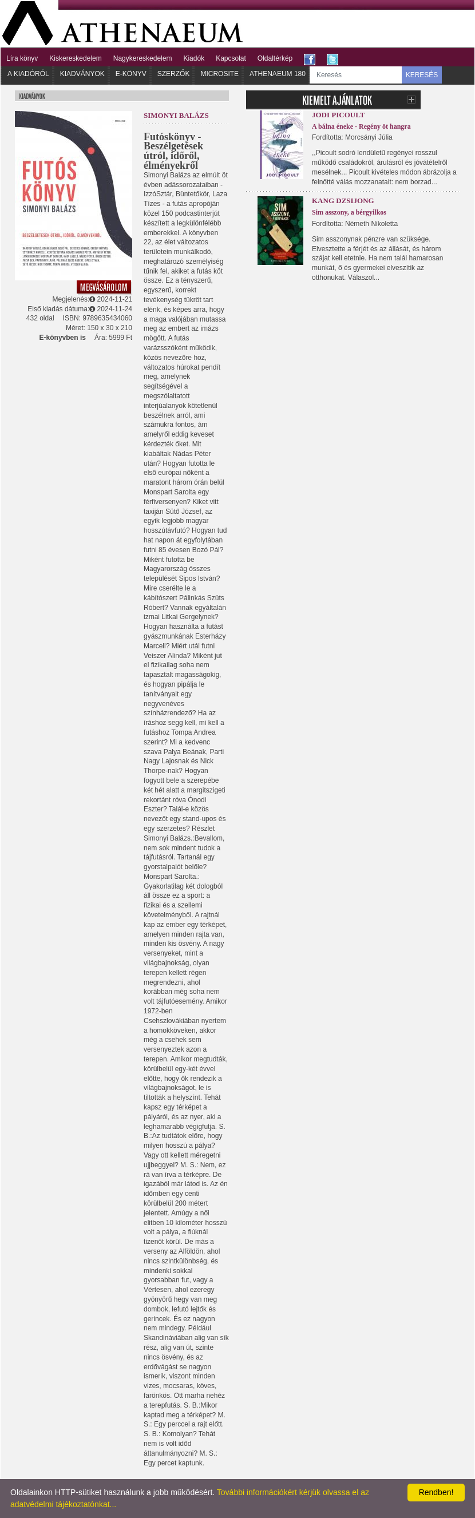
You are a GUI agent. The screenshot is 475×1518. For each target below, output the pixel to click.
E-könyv (131, 74)
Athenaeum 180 (278, 74)
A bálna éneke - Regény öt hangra (361, 126)
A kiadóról (28, 74)
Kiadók (193, 58)
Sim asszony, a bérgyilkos (349, 212)
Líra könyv (22, 58)
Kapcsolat (231, 58)
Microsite (219, 74)
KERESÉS (422, 75)
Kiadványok (82, 74)
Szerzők (173, 74)
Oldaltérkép (275, 58)
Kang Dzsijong (343, 200)
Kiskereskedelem (75, 58)
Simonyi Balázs (176, 115)
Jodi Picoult (338, 114)
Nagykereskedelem (142, 58)
